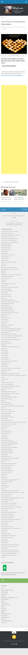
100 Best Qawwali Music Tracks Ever (9, 231)
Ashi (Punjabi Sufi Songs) (7, 291)
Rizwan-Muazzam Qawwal (7, 465)
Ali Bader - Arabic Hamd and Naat (8, 262)
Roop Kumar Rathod (5, 467)
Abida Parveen (4, 253)
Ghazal (2, 606)
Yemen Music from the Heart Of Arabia (10, 544)
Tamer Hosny (4, 524)
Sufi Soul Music (4, 510)
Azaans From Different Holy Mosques (10, 301)
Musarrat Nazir (4, 418)
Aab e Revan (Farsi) (5, 247)
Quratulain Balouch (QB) (6, 453)
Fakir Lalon (3, 619)
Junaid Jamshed (4, 379)
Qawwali (3, 595)
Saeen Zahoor (4, 474)
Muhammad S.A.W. (5, 604)
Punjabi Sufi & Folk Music (7, 440)
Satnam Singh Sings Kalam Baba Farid (9, 479)
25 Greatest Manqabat (6, 244)
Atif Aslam (3, 298)
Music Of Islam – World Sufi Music (9, 424)
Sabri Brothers (4, 603)
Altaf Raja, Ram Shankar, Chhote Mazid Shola (11, 274)
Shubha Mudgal (4, 501)
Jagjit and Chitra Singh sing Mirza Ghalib (10, 373)
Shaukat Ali (3, 483)
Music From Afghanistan (6, 420)
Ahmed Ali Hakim (5, 256)
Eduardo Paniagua (5, 327)
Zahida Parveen (4, 548)
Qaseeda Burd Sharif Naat (7, 451)
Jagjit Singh (3, 372)
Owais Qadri (4, 435)
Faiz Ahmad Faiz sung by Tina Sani (9, 334)
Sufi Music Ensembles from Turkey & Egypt (11, 506)
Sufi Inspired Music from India (8, 505)
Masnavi (3, 601)
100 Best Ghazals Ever (6, 246)
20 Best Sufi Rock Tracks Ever (8, 237)
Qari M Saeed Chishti (6, 445)
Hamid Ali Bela (4, 350)
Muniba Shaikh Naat (5, 415)
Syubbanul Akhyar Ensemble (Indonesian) (10, 519)
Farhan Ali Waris (5, 341)
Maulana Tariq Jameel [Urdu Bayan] (9, 397)
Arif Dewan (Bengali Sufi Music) (8, 283)
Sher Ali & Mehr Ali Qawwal (7, 499)
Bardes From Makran (6, 314)
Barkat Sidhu (4, 316)
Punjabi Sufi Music (5, 617)
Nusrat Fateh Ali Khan (6, 431)
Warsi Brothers (4, 542)
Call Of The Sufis (5, 321)
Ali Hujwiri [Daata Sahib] (6, 621)
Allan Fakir (3, 271)
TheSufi (4, 27)
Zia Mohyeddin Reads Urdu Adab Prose (10, 551)
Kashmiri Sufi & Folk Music (7, 382)
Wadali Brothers (5, 541)
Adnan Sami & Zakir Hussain (7, 255)
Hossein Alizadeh (5, 359)
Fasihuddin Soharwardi (6, 343)
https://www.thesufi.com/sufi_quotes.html (11, 75)
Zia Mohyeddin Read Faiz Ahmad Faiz (9, 550)
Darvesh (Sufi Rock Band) (7, 325)
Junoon (2, 381)
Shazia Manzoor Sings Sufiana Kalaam (10, 490)
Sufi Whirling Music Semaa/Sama (8, 512)
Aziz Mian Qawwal (5, 305)
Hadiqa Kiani (4, 348)
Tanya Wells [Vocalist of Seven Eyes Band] (11, 528)
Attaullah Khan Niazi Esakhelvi (8, 300)
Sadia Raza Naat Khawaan (7, 470)
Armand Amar (4, 285)
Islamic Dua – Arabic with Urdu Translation (11, 368)
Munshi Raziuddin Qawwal (7, 417)
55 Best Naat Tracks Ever (7, 233)
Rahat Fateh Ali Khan (6, 456)
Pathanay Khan (4, 436)
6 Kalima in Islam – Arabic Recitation (9, 242)
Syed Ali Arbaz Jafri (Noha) (7, 517)
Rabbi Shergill (4, 454)
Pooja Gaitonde (4, 438)
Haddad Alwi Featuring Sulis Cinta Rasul (10, 346)
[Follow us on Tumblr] (24, 209)
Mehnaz (3, 400)
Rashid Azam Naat (5, 460)
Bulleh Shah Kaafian (5, 318)
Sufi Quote (16, 182)
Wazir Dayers (4, 615)
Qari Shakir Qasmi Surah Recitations (9, 447)
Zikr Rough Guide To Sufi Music (8, 555)
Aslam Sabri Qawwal (5, 294)
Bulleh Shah (4, 610)
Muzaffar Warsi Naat (6, 426)
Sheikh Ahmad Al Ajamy (6, 494)
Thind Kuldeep (4, 530)
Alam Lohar (3, 264)
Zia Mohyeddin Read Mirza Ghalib (9, 553)
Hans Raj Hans (4, 355)
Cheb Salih (3, 323)
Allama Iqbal (4, 592)
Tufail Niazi (3, 532)
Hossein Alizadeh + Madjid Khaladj (9, 361)
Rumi (2, 588)
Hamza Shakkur (4, 354)
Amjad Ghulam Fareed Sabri (7, 276)
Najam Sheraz (4, 427)
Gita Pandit (3, 345)
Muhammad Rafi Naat (6, 413)
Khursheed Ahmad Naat (6, 388)
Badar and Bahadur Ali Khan (7, 310)
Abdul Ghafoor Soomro (6, 249)
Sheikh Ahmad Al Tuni (6, 496)
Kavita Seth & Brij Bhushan (7, 384)
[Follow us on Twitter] (26, 209)
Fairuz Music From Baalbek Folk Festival (10, 330)
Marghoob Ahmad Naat (6, 399)
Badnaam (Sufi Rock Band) (7, 309)
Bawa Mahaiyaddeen (9, 182)
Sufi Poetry (3, 622)
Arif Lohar (3, 282)
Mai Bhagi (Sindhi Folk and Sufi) (8, 391)
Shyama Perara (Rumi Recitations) (9, 503)
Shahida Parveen (5, 485)
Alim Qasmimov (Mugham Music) (9, 267)
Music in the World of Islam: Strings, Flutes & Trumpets (14, 422)
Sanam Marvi (4, 478)
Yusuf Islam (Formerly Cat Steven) (9, 546)
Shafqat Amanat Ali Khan (6, 481)
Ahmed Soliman (5, 258)
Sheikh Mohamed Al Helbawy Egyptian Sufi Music (12, 497)
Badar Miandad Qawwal (6, 307)
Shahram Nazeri (5, 487)
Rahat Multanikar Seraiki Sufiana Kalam (10, 458)
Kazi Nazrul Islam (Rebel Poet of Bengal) (10, 386)
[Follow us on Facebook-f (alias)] (22, 209)
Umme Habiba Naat (5, 533)
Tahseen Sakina (4, 523)
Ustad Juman (4, 539)
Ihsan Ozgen (4, 364)
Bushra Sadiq (4, 319)
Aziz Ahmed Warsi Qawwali (7, 303)
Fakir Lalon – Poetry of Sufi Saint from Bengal (11, 336)
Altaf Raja (3, 273)
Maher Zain (3, 390)
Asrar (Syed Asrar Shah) (6, 296)
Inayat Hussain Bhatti (6, 370)
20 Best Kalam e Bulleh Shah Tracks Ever (10, 235)
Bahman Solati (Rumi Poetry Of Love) (9, 312)
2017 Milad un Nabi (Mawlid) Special (9, 238)
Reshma (3, 462)
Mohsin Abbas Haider (6, 409)
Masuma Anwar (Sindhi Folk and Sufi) (9, 393)
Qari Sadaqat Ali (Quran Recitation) (9, 442)
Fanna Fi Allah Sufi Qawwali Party (8, 337)
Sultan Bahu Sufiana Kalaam (7, 514)
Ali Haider (3, 265)
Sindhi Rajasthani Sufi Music (7, 508)
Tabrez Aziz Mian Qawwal (7, 521)
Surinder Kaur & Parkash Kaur (8, 515)
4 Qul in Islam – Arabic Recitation (8, 240)
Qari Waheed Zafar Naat (6, 449)
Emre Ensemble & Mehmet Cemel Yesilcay (11, 328)
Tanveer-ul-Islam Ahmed (7, 526)
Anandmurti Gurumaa (6, 278)
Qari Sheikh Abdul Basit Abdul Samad (9, 444)
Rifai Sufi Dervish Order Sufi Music (9, 463)
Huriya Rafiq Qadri (5, 363)
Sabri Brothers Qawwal (6, 469)
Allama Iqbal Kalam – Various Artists (9, 269)
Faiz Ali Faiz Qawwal (5, 332)
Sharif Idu (3, 488)
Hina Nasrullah (4, 357)
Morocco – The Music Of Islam (8, 411)
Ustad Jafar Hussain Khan (7, 537)
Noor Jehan (3, 429)
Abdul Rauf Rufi (4, 251)
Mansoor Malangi (5, 395)
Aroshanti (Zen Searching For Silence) (9, 287)
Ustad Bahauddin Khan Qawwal (8, 535)
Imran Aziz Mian (5, 366)
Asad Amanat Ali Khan (6, 289)
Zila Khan (3, 557)
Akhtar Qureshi (4, 260)
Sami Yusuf (3, 476)
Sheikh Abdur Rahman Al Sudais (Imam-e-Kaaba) (12, 492)
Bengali (3, 612)
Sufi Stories (4, 594)
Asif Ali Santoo (4, 292)
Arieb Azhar (3, 280)
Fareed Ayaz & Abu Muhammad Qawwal (10, 339)
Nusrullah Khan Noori (6, 433)
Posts (2, 17)
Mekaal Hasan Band (5, 402)
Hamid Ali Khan (4, 352)
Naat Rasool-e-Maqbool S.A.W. (9, 597)
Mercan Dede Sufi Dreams (7, 404)
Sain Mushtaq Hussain (6, 472)
